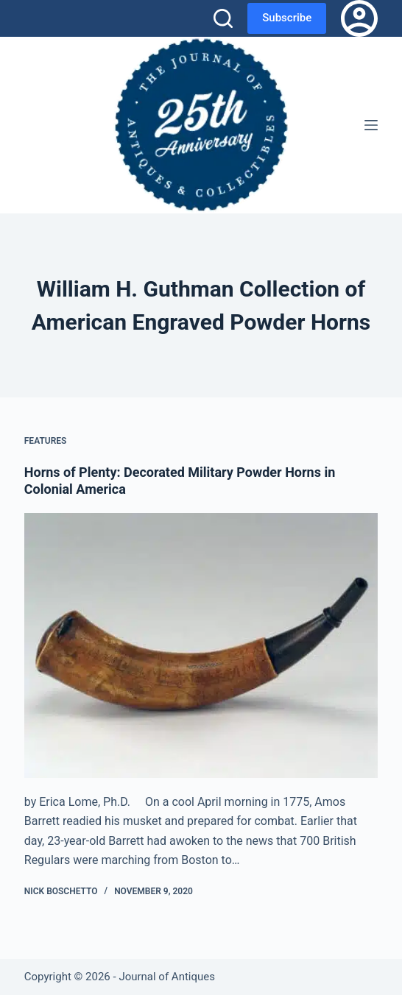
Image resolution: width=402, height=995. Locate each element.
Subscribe (286, 17)
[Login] (359, 18)
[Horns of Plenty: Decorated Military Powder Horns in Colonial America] (201, 645)
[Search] (223, 18)
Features (45, 441)
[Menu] (371, 125)
